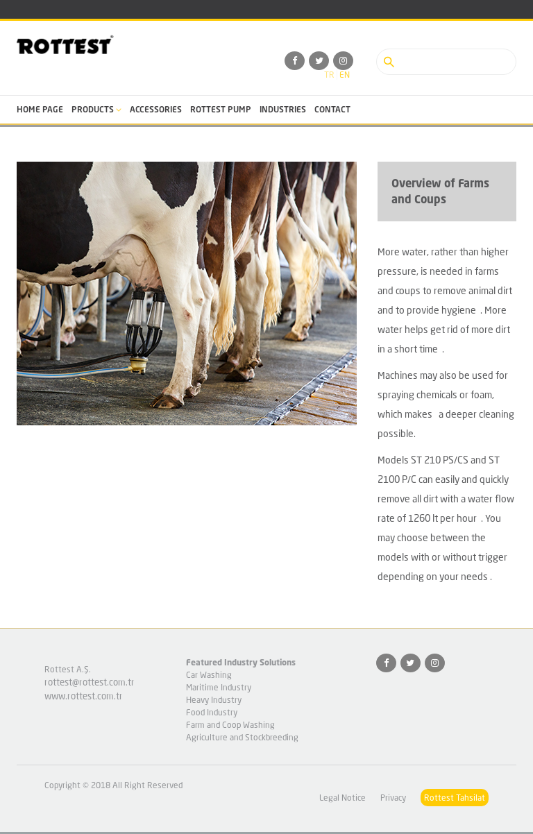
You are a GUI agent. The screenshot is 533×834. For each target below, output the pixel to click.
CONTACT (332, 109)
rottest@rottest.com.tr (89, 682)
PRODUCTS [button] (96, 109)
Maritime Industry (218, 687)
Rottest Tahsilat (454, 797)
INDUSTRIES (283, 109)
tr (329, 74)
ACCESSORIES (156, 109)
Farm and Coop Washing (230, 725)
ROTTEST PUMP (220, 109)
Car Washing (209, 675)
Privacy (393, 797)
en (344, 74)
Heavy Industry (214, 700)
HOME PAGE (40, 109)
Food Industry (211, 712)
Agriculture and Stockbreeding (242, 737)
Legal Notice (342, 797)
